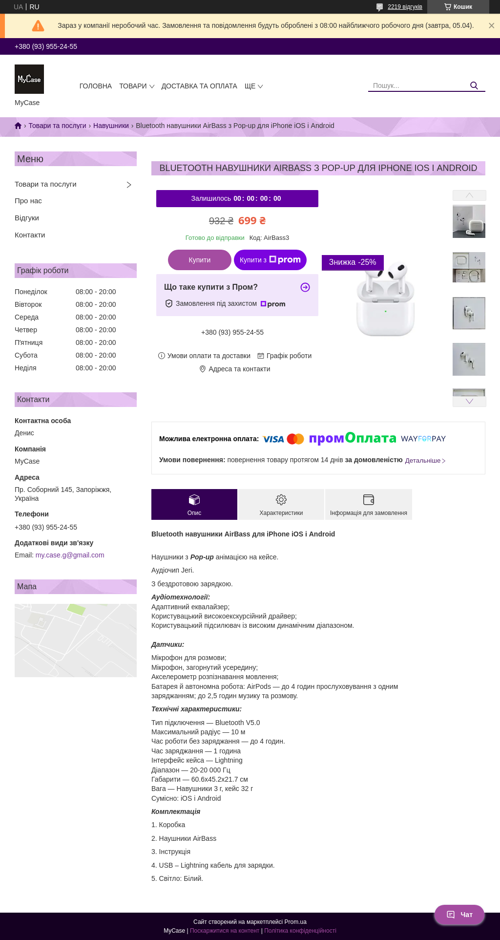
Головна (96, 86)
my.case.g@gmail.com (70, 555)
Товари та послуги (57, 125)
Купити (200, 260)
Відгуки (27, 218)
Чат (459, 914)
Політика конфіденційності (300, 930)
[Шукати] (474, 86)
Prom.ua (296, 922)
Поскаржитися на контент (224, 930)
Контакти (30, 235)
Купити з (270, 260)
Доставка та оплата (199, 86)
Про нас (28, 200)
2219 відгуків (405, 6)
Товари (132, 86)
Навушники (111, 125)
